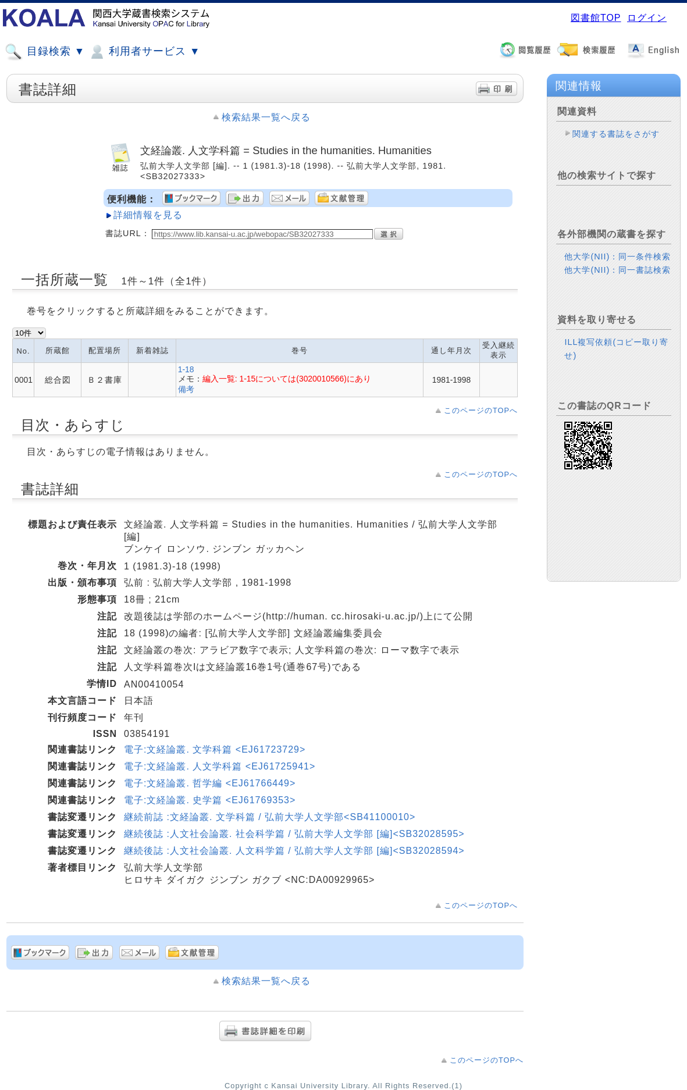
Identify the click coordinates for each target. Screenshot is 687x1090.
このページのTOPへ (481, 410)
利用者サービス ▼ (144, 51)
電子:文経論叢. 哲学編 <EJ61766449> (210, 783)
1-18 (186, 369)
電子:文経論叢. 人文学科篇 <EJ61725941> (219, 766)
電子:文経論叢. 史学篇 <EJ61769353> (210, 800)
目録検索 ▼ (45, 51)
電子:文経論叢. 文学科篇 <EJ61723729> (214, 749)
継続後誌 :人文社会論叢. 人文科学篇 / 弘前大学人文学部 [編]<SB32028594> (294, 851)
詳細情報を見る (148, 215)
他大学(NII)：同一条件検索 (617, 256)
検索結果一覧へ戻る (266, 117)
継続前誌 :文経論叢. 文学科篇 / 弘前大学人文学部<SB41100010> (269, 817)
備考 (186, 389)
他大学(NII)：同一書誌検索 (617, 270)
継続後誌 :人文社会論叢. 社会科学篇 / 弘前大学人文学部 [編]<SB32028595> (294, 834)
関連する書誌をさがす (616, 133)
